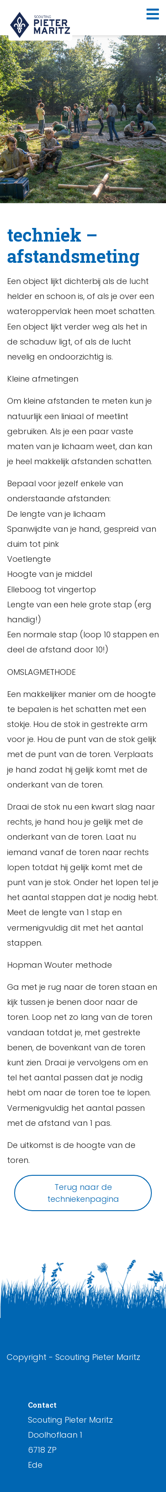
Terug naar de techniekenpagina (83, 1192)
